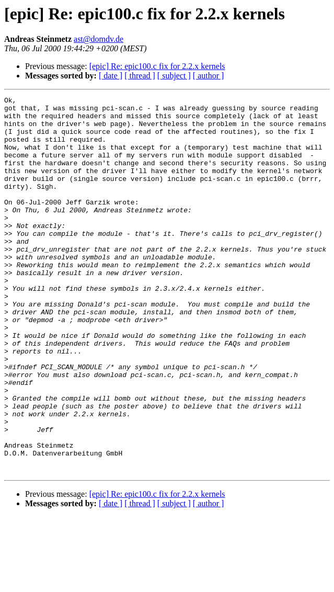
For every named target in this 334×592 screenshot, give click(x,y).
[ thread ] (139, 75)
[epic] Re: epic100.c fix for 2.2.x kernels (157, 66)
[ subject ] (174, 75)
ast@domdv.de (98, 39)
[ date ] (110, 75)
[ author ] (208, 75)
